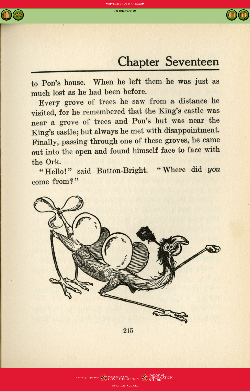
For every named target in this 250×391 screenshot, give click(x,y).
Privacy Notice (132, 386)
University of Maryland (125, 3)
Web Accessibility (119, 386)
